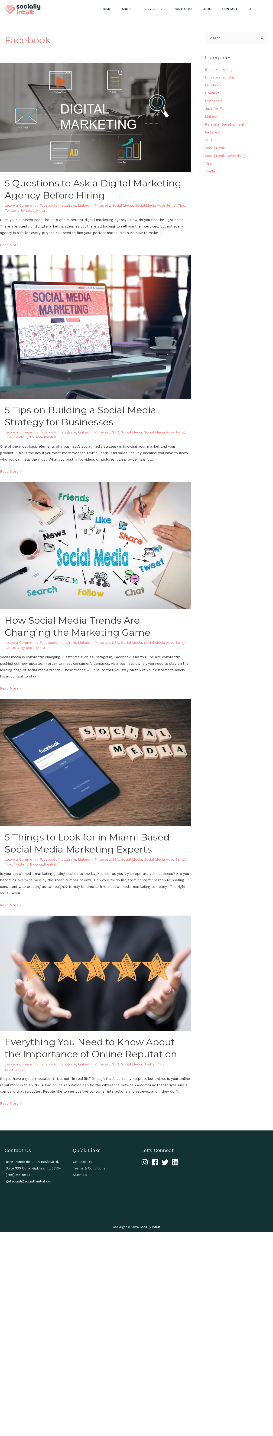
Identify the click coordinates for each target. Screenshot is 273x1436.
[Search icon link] (254, 9)
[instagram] (145, 1162)
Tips (181, 205)
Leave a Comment (20, 205)
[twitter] (166, 1162)
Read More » (10, 245)
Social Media (122, 205)
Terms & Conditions (89, 1168)
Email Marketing (219, 70)
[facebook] (155, 1162)
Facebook (48, 205)
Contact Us (82, 1162)
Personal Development (224, 124)
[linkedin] (176, 1162)
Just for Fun (215, 109)
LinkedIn (85, 205)
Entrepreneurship (220, 77)
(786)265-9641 (18, 1175)
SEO (115, 432)
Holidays (212, 93)
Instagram (67, 205)
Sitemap (80, 1175)
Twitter (11, 210)
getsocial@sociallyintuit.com (29, 1181)
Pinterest (102, 205)
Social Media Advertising (155, 205)
